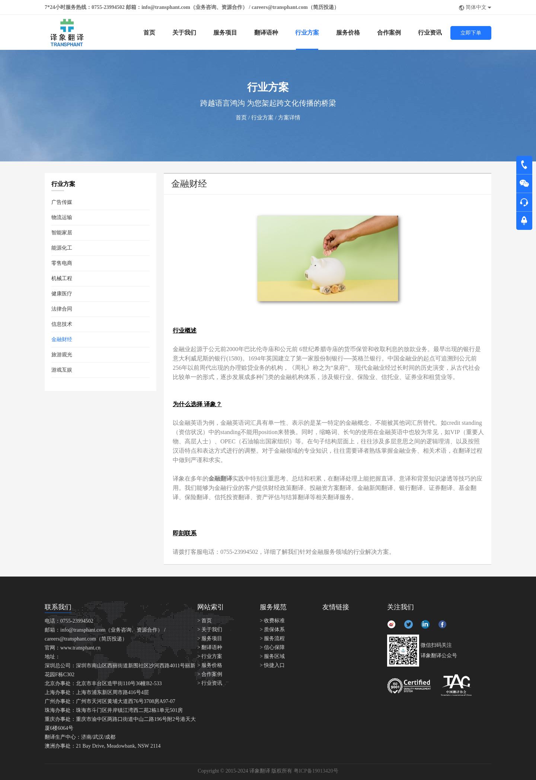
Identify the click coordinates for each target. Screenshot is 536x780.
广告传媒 (61, 202)
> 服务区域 (272, 656)
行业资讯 (430, 32)
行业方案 (307, 32)
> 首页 (204, 620)
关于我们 (184, 32)
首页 (149, 32)
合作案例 (389, 32)
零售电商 (61, 263)
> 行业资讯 (209, 683)
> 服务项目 (209, 638)
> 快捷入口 (272, 665)
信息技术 (61, 324)
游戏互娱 (61, 370)
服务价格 (348, 32)
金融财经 (61, 339)
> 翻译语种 (209, 647)
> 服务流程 (272, 638)
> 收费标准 (272, 620)
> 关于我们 (209, 629)
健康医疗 (61, 293)
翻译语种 (266, 32)
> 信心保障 (272, 647)
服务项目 (225, 32)
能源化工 (61, 248)
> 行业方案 (209, 656)
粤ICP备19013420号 (316, 771)
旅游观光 (61, 354)
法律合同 (61, 309)
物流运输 (61, 217)
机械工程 (61, 278)
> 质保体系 (272, 629)
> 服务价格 (209, 665)
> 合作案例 (209, 674)
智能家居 (61, 232)
